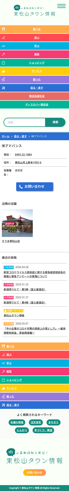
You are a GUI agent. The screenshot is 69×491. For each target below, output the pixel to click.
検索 (55, 122)
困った (37, 79)
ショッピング (37, 62)
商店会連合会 (37, 96)
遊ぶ (36, 37)
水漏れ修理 (16, 422)
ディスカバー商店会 (36, 104)
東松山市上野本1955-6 (28, 162)
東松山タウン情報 (14, 315)
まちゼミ (53, 422)
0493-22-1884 (23, 154)
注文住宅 (36, 422)
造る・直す (36, 87)
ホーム (6, 136)
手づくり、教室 (43, 430)
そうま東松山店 (11, 241)
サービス (37, 71)
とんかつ (22, 430)
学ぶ (36, 45)
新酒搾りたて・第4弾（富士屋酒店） (25, 302)
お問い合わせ (35, 186)
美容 (36, 54)
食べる (37, 29)
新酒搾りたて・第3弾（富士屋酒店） (25, 289)
